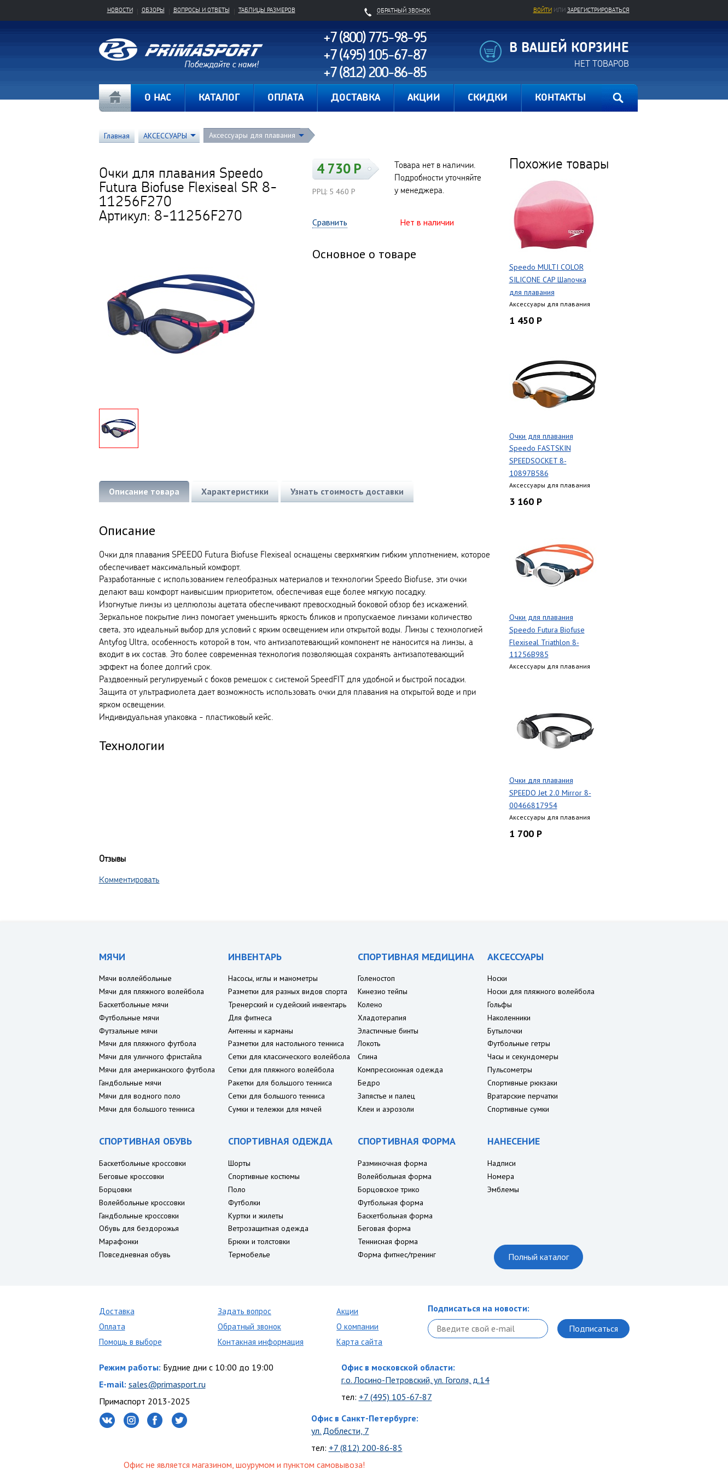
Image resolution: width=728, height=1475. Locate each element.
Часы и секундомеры (522, 1056)
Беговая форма (384, 1228)
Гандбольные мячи (130, 1083)
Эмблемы (503, 1189)
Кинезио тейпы (382, 991)
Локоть (369, 1043)
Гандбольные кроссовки (139, 1216)
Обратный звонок (249, 1326)
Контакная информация (261, 1342)
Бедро (369, 1083)
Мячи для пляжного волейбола (151, 991)
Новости (120, 10)
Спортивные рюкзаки (522, 1083)
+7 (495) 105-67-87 (395, 1396)
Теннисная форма (388, 1241)
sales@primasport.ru (167, 1384)
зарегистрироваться (598, 10)
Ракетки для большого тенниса (280, 1083)
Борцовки (115, 1189)
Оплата (112, 1326)
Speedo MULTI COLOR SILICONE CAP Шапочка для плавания (547, 279)
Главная (115, 98)
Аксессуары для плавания (252, 135)
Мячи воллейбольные (135, 978)
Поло (237, 1189)
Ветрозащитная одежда (268, 1228)
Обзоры (153, 10)
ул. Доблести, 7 (340, 1430)
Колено (370, 1004)
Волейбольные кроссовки (142, 1202)
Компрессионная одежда (400, 1070)
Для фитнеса (250, 1018)
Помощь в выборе (130, 1342)
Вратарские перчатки (522, 1096)
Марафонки (118, 1241)
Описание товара (144, 491)
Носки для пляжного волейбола (541, 991)
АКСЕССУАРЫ (165, 136)
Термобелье (249, 1254)
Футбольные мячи (129, 1018)
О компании (357, 1326)
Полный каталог (538, 1256)
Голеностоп (376, 978)
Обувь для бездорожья (139, 1228)
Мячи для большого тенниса (147, 1109)
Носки (497, 978)
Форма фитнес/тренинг (397, 1254)
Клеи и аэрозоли (386, 1109)
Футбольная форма (390, 1202)
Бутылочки (504, 1031)
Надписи (501, 1163)
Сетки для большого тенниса (276, 1096)
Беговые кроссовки (131, 1176)
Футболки (244, 1202)
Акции (347, 1311)
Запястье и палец (386, 1096)
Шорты (239, 1163)
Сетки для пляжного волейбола (281, 1070)
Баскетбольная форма (395, 1216)
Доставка (117, 1311)
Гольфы (499, 1004)
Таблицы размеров (266, 10)
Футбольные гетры (518, 1043)
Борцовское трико (389, 1189)
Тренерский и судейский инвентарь (287, 1004)
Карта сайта (359, 1342)
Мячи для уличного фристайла (150, 1056)
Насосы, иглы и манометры (273, 978)
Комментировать (129, 879)
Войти (542, 10)
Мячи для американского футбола (157, 1070)
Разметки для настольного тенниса (286, 1043)
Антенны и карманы (260, 1031)
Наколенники (509, 1018)
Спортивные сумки (518, 1109)
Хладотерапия (382, 1018)
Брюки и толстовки (259, 1241)
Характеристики (235, 491)
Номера (500, 1176)
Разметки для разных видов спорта (287, 991)
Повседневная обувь (134, 1254)
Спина (367, 1056)
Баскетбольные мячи (133, 1004)
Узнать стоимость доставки (347, 491)
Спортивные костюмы (264, 1176)
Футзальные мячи (128, 1031)
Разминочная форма (392, 1163)
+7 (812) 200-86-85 (366, 1447)
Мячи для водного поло (139, 1096)
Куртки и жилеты (255, 1216)
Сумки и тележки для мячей (275, 1109)
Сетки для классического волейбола (289, 1056)
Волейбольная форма (395, 1176)
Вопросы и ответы (201, 10)
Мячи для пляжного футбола (147, 1043)
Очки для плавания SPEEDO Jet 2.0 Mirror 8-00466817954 (550, 792)
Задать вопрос (244, 1311)
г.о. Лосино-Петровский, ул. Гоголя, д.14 (415, 1379)
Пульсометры (509, 1070)
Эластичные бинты (388, 1031)
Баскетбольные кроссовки (142, 1163)
